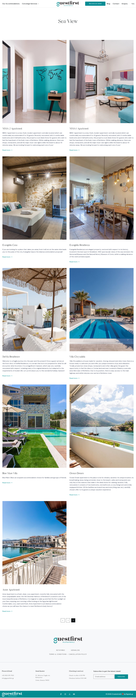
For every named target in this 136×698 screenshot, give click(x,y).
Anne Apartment (11, 590)
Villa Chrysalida (77, 356)
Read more (7, 150)
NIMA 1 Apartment (79, 128)
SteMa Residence (11, 356)
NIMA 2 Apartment (12, 128)
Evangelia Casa (9, 245)
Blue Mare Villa (9, 473)
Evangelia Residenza (80, 245)
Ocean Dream (77, 473)
